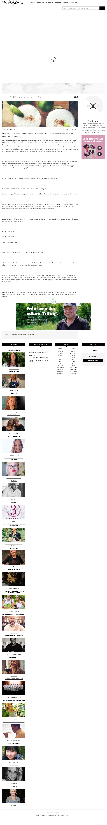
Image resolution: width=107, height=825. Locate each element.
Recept (58, 3)
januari (60, 358)
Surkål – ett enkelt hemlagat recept (38, 367)
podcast (40, 3)
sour (32, 341)
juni (60, 368)
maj (60, 366)
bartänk (14, 341)
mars (60, 362)
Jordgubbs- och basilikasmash (39, 359)
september (73, 374)
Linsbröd (32, 362)
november (73, 378)
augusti (73, 372)
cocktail (19, 341)
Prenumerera (93, 367)
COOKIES (57, 819)
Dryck (65, 3)
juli (60, 370)
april (60, 364)
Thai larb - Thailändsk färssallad (40, 364)
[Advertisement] (53, 25)
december (73, 380)
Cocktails (12, 136)
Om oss (32, 3)
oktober (73, 376)
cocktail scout (27, 341)
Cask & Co (8, 341)
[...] (81, 8)
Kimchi (31, 357)
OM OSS (49, 819)
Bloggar (49, 3)
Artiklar (73, 3)
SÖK (102, 8)
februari (60, 360)
